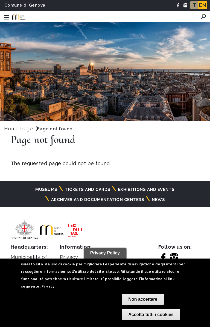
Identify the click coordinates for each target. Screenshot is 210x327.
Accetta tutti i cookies (150, 314)
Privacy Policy (105, 253)
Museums (46, 189)
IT (193, 5)
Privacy (48, 286)
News (158, 199)
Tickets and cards (87, 189)
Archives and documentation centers (97, 199)
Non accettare (142, 299)
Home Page (18, 128)
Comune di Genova (24, 5)
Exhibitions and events (146, 189)
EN (202, 5)
